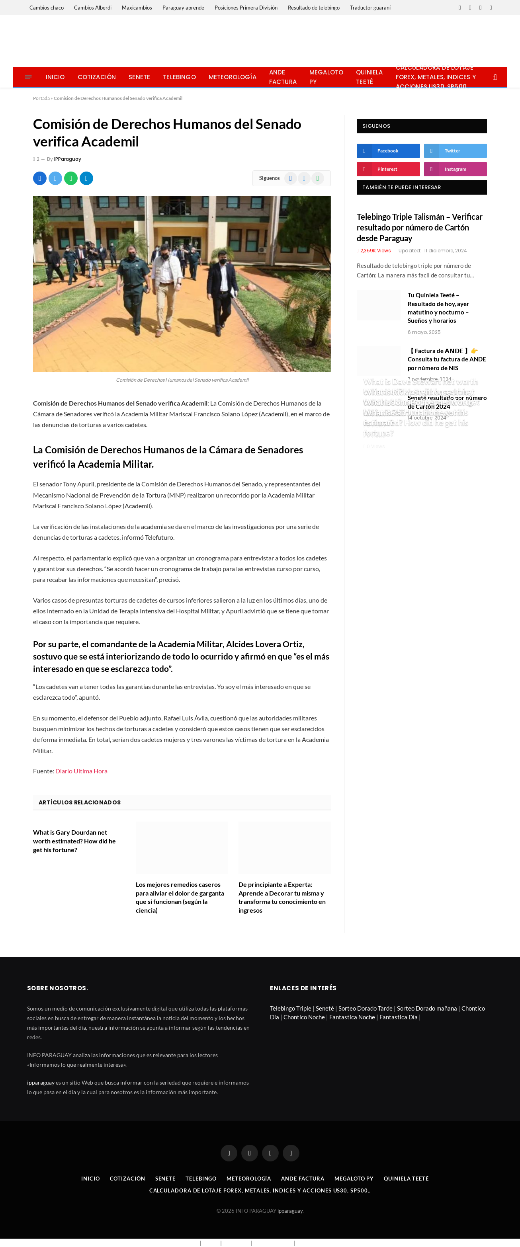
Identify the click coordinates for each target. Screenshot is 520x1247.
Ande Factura (283, 77)
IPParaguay (67, 159)
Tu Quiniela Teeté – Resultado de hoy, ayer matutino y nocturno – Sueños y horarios (438, 307)
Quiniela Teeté (369, 77)
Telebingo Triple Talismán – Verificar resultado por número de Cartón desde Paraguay (420, 227)
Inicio (55, 77)
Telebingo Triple (290, 1008)
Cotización (97, 77)
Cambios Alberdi (92, 7)
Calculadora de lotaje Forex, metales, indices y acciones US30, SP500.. (436, 77)
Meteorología (232, 77)
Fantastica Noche (352, 1017)
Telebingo (179, 77)
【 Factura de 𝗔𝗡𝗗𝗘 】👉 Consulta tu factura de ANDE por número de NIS (447, 359)
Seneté (325, 1008)
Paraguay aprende (183, 7)
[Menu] (28, 77)
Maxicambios (137, 7)
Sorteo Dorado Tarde (365, 1008)
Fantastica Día (398, 1017)
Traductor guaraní (370, 7)
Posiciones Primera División (246, 7)
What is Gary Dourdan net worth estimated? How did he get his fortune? (74, 840)
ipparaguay (41, 1082)
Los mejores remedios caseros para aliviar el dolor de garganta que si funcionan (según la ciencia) (180, 897)
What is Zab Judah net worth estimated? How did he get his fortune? (416, 422)
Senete (139, 77)
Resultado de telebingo (314, 7)
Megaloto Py (326, 77)
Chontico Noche (304, 1017)
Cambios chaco (46, 7)
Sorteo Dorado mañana (427, 1008)
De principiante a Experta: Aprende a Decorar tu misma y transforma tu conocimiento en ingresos (282, 897)
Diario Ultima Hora (81, 771)
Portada (41, 98)
